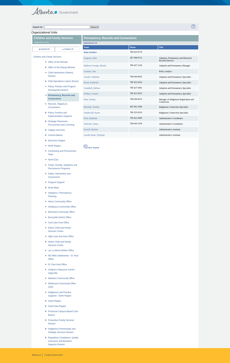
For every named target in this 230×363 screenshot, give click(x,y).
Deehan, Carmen (91, 93)
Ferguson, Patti (90, 58)
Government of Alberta (58, 9)
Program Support (56, 182)
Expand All (44, 49)
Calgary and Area (56, 130)
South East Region (57, 306)
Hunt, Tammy (90, 99)
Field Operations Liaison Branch (63, 81)
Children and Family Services (47, 57)
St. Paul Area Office (57, 264)
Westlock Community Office (61, 278)
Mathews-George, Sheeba (95, 65)
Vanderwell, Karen (92, 112)
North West (53, 187)
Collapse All (67, 49)
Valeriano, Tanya (91, 124)
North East (53, 159)
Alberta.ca (36, 355)
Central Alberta (55, 135)
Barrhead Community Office (61, 212)
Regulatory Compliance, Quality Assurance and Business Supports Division (63, 341)
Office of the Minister (58, 62)
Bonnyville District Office (59, 217)
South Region (54, 301)
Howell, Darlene (91, 129)
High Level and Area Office (61, 236)
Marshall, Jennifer (91, 107)
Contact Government (54, 355)
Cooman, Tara (90, 71)
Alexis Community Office (59, 201)
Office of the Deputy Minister (61, 67)
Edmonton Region (56, 140)
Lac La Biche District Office (61, 250)
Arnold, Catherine (91, 77)
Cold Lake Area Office (58, 222)
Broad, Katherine (91, 82)
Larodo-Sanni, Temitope (94, 135)
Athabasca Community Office (62, 207)
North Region (54, 146)
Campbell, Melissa (92, 88)
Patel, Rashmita (90, 118)
